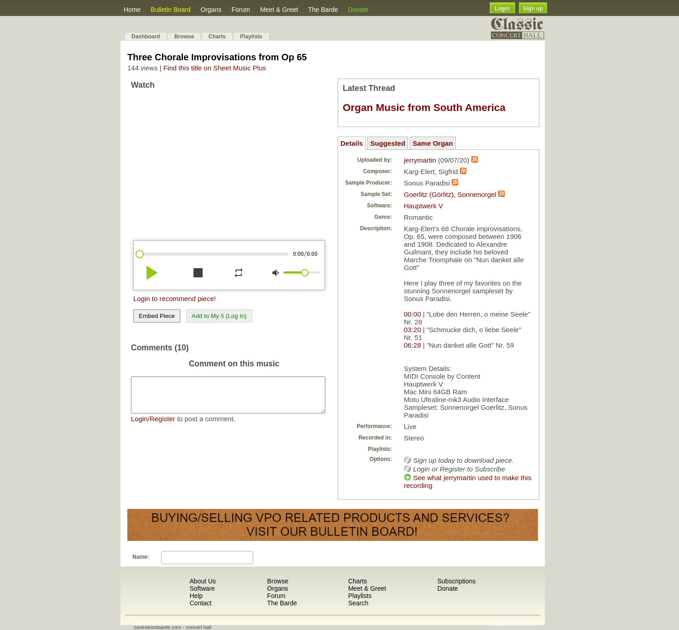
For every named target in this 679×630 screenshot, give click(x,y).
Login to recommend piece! (174, 298)
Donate (358, 9)
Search (358, 603)
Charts (217, 36)
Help (196, 595)
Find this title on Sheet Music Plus (214, 68)
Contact (200, 603)
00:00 (412, 314)
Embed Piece (157, 315)
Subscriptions (456, 581)
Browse (184, 36)
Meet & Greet (279, 9)
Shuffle (497, 624)
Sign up (533, 8)
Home (132, 9)
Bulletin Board (170, 9)
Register (162, 425)
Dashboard (145, 36)
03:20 (412, 330)
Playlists (251, 36)
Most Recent (521, 624)
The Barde (323, 9)
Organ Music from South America (424, 107)
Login (502, 8)
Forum (240, 9)
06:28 (412, 345)
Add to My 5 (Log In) (219, 315)
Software (201, 588)
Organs (211, 9)
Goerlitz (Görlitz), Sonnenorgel (450, 194)
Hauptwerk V (423, 206)
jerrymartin (420, 160)
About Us (202, 581)
